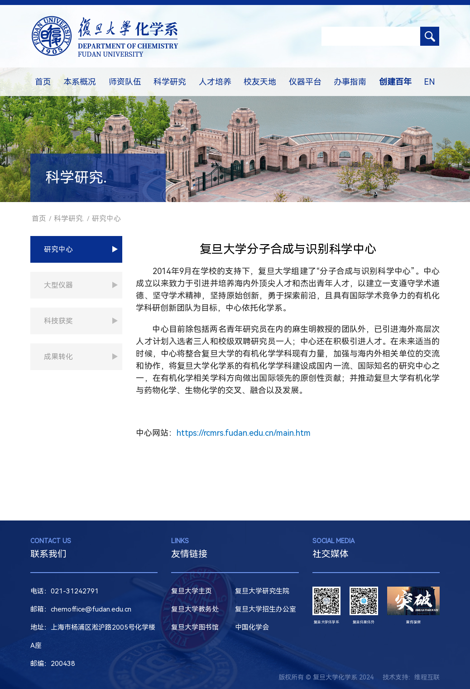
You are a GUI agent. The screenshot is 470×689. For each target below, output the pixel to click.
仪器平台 (305, 82)
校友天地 (260, 82)
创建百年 (395, 82)
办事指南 (350, 82)
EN (429, 82)
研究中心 (106, 218)
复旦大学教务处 (195, 609)
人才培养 (215, 82)
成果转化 (58, 356)
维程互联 (427, 677)
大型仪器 (58, 285)
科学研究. (69, 218)
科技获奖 (58, 321)
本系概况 (79, 82)
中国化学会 (252, 627)
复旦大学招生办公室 (265, 609)
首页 (43, 82)
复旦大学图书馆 (195, 627)
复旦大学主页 (191, 591)
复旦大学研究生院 (262, 591)
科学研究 (169, 82)
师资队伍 (125, 82)
